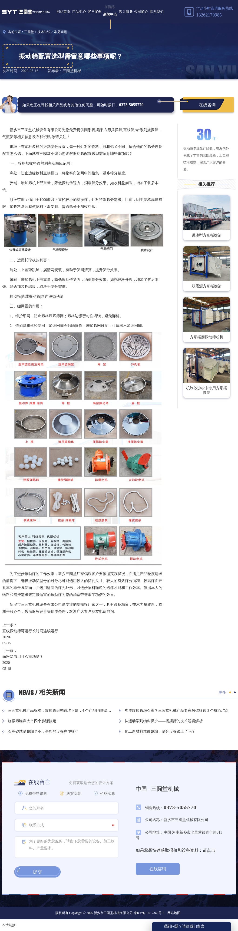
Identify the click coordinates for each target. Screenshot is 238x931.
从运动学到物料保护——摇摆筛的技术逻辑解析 (164, 721)
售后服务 (126, 11)
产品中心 (79, 11)
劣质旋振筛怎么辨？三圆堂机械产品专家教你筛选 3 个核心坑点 (177, 710)
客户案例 (95, 11)
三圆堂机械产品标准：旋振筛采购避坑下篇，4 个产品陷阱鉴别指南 (61, 710)
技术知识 (43, 32)
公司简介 (141, 11)
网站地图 (173, 913)
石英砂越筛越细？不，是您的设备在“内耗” (43, 731)
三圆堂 (29, 32)
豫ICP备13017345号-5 (148, 913)
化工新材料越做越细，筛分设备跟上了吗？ (160, 731)
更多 (222, 692)
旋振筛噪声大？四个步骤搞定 (32, 721)
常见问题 (60, 32)
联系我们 (157, 11)
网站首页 (63, 11)
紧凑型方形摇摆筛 (206, 235)
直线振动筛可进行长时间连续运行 (30, 631)
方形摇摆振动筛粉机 (206, 337)
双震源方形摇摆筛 (206, 286)
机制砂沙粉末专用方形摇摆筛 (206, 390)
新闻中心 (110, 14)
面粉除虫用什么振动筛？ (22, 656)
